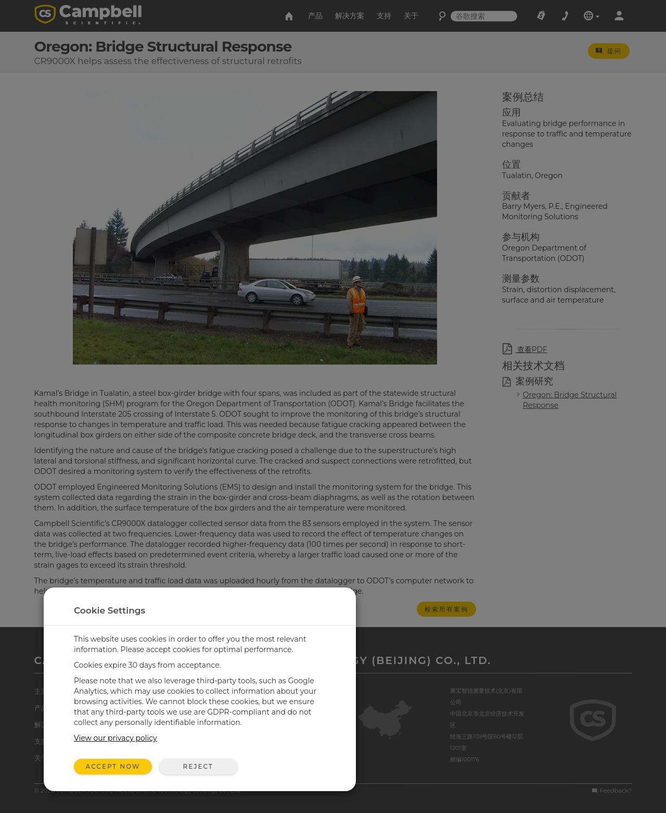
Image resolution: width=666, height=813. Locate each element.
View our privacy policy (115, 738)
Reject (198, 766)
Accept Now (113, 766)
